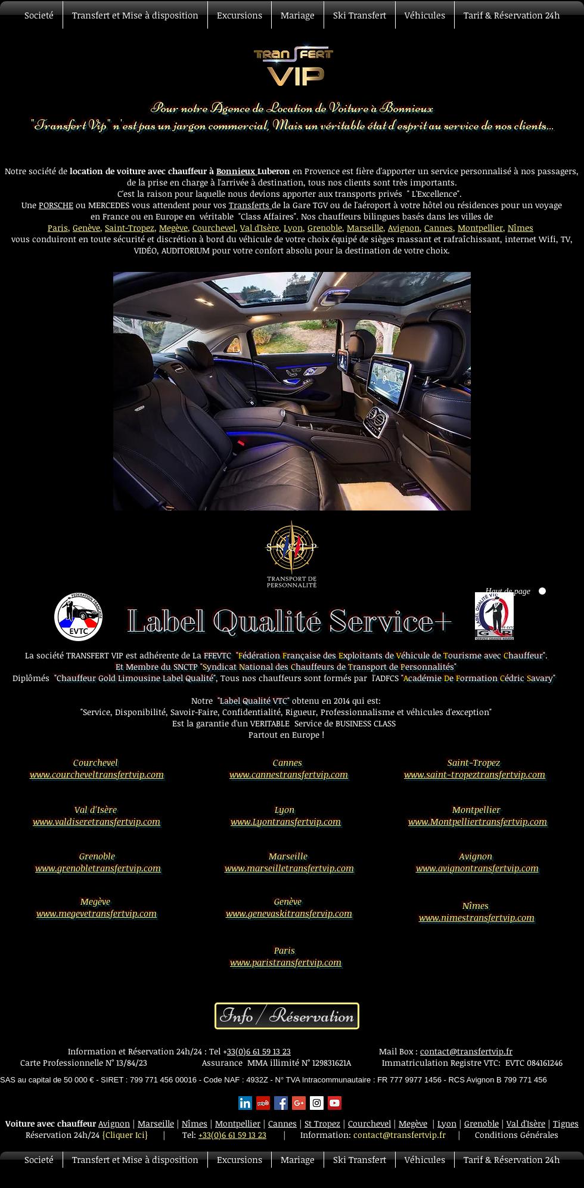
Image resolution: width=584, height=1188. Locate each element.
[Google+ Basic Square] (299, 1103)
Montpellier (480, 227)
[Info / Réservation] (287, 1016)
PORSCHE (56, 205)
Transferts (250, 205)
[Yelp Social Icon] (263, 1103)
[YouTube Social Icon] (334, 1103)
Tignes (566, 1123)
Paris (58, 227)
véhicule (256, 239)
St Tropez (322, 1123)
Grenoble (324, 227)
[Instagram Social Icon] (317, 1103)
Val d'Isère (259, 227)
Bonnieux (236, 171)
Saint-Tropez (129, 227)
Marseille (365, 227)
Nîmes (520, 227)
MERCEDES (110, 205)
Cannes (438, 227)
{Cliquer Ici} (125, 1134)
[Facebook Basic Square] (281, 1103)
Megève (173, 227)
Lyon (293, 227)
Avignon (404, 227)
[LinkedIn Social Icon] (245, 1103)
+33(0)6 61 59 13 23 (232, 1134)
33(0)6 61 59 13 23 (259, 1051)
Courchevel (213, 227)
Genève (86, 227)
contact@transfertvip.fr (466, 1051)
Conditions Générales (516, 1134)
